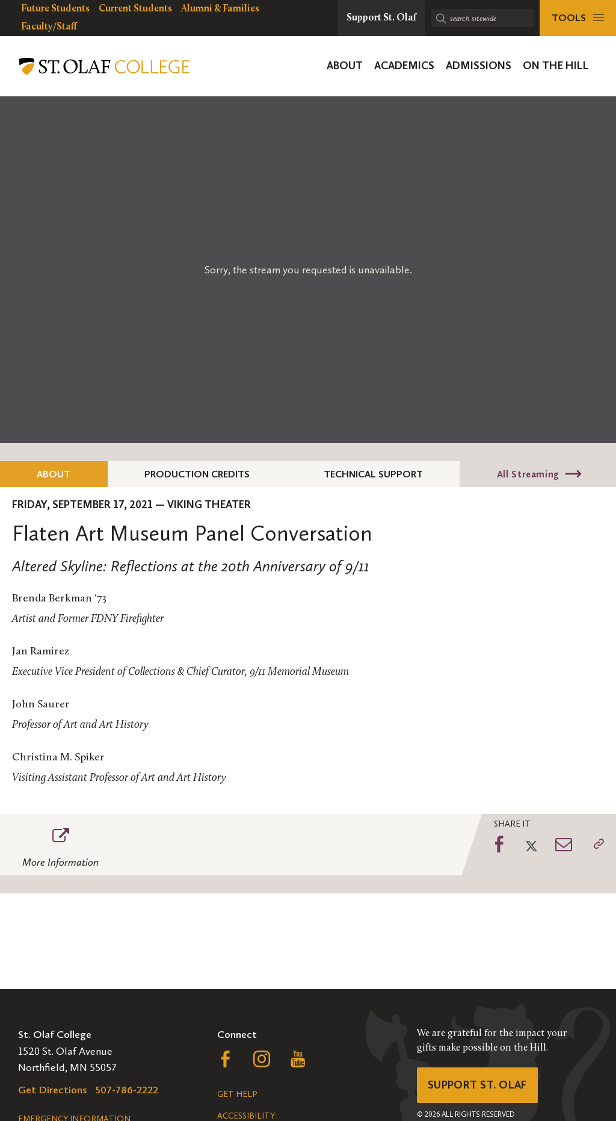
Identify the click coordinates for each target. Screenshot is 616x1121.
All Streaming (528, 474)
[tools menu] (578, 18)
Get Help (237, 1094)
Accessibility (246, 1116)
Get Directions (52, 1089)
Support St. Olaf (477, 1085)
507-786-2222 (127, 1089)
